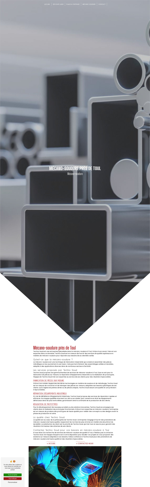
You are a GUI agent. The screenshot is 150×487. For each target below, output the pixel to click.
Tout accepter (12, 475)
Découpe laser (58, 4)
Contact (101, 4)
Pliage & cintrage (73, 4)
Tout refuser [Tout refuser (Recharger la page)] (13, 479)
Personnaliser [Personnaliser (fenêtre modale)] (12, 482)
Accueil (47, 4)
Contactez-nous (84, 443)
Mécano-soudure (89, 4)
